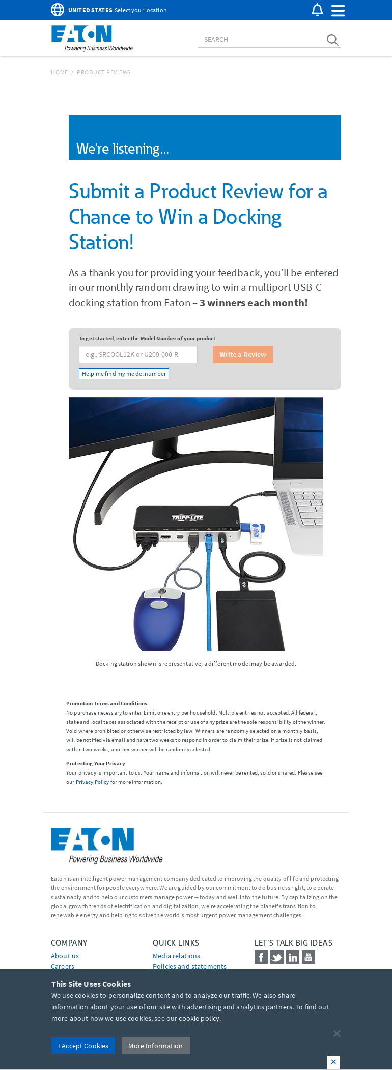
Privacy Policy (92, 781)
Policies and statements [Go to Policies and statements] (190, 966)
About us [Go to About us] (65, 955)
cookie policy (199, 1018)
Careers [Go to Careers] (62, 966)
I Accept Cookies (83, 1045)
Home (59, 72)
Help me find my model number (124, 373)
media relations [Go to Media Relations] (176, 955)
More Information (155, 1045)
